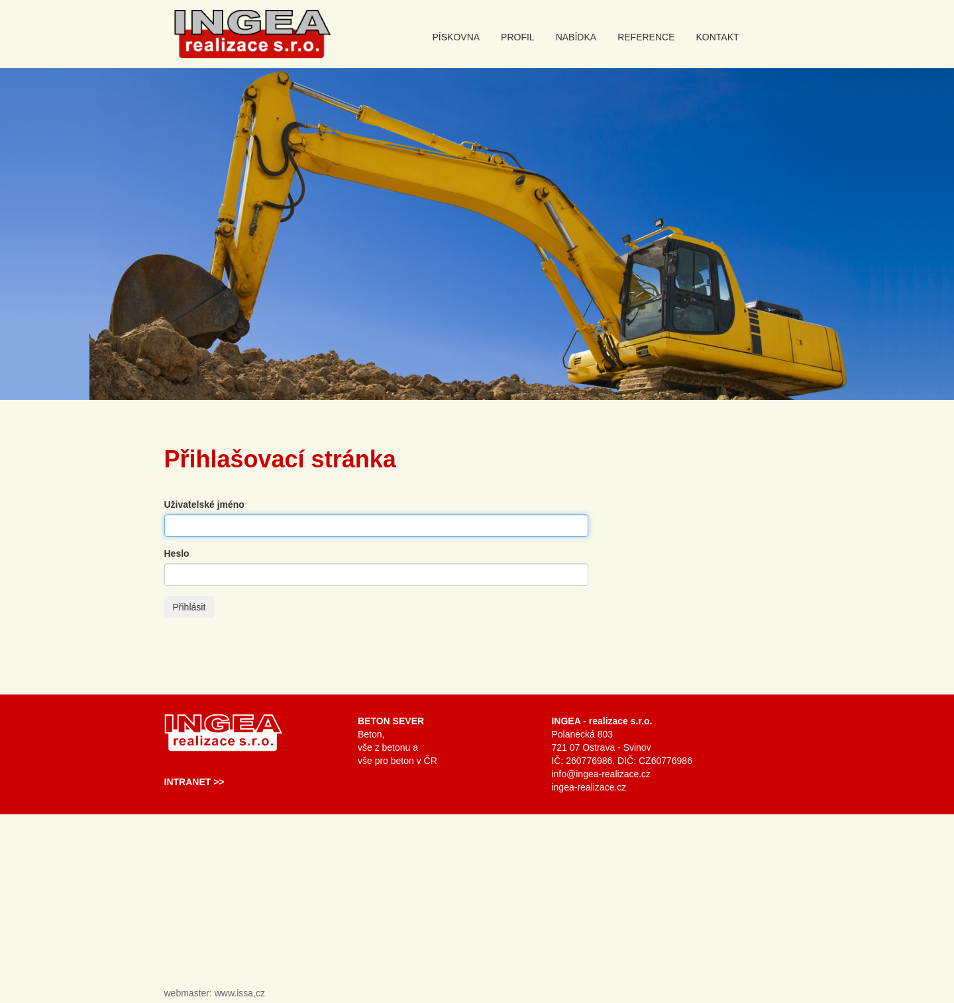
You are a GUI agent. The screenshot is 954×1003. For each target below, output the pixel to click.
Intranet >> (194, 782)
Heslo (176, 553)
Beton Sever (391, 721)
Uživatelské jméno (204, 504)
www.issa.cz (240, 993)
